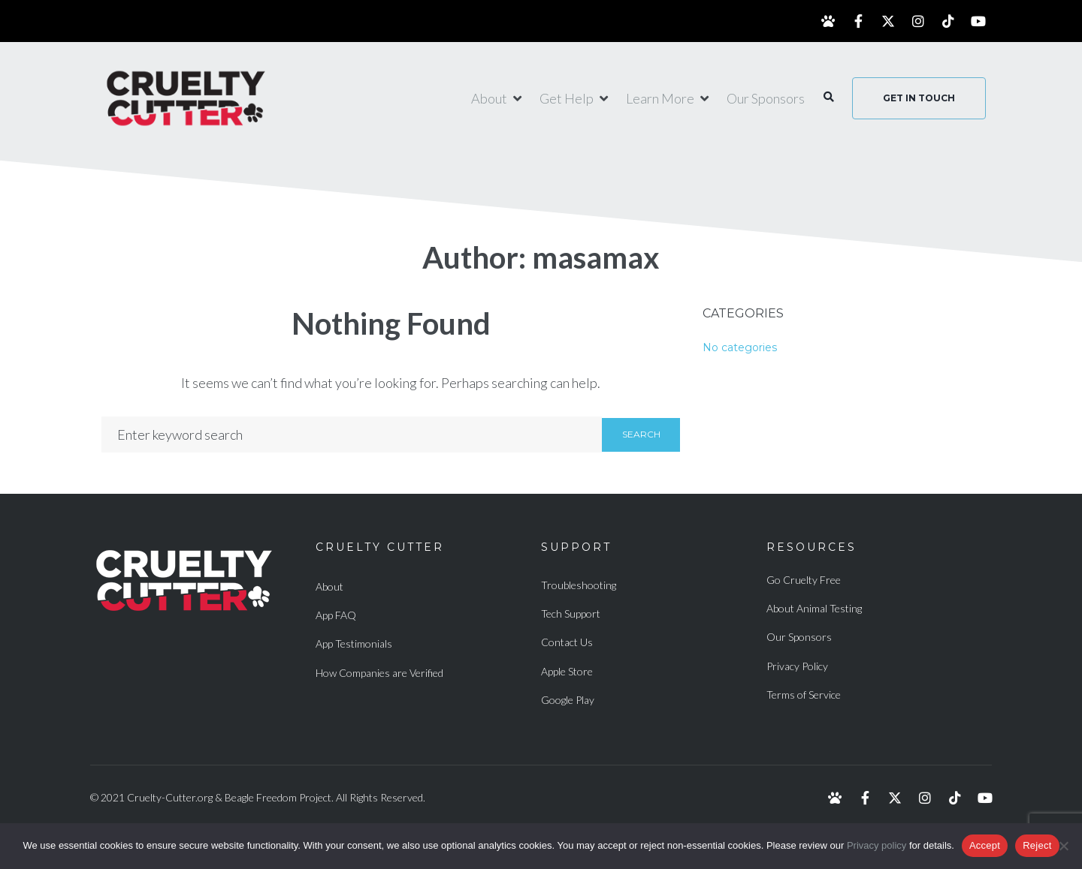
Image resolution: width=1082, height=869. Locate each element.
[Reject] (1063, 845)
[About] (498, 98)
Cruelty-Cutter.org (170, 797)
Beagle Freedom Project (278, 797)
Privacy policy (876, 845)
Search (641, 434)
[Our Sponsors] (765, 98)
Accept (984, 845)
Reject (1037, 845)
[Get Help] (575, 98)
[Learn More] (668, 98)
